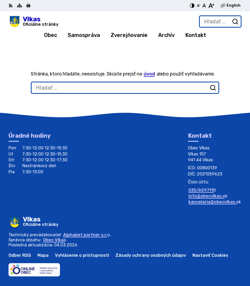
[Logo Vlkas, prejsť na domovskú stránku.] (33, 21)
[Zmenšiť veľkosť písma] (198, 5)
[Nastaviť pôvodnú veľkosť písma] (204, 5)
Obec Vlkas (54, 239)
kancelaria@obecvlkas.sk (214, 201)
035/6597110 (202, 190)
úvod (149, 74)
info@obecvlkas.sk (207, 196)
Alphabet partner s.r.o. (87, 234)
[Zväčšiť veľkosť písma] (211, 5)
